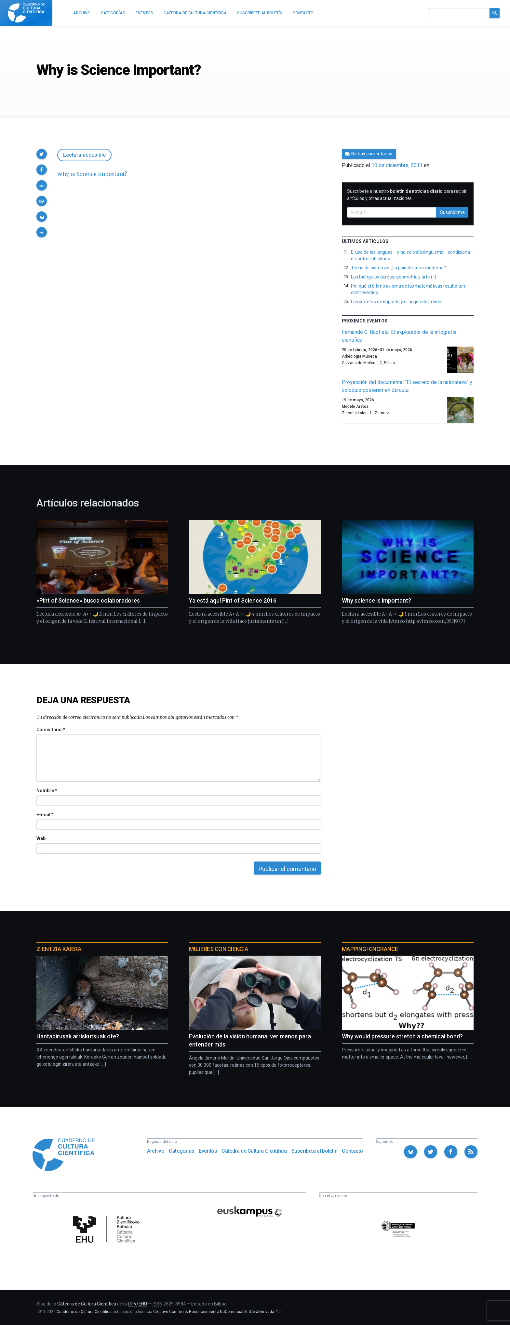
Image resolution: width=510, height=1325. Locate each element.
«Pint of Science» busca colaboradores (88, 600)
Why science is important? (376, 600)
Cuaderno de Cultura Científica (84, 1311)
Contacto (352, 1151)
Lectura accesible (84, 155)
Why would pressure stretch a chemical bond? (402, 1036)
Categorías (181, 1151)
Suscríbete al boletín (314, 1151)
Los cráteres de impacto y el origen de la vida (396, 301)
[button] (41, 154)
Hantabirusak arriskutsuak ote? (77, 1036)
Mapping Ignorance (370, 949)
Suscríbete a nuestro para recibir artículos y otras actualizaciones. (407, 195)
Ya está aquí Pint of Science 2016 (232, 600)
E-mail (44, 814)
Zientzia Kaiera (58, 949)
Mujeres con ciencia (218, 949)
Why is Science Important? (92, 174)
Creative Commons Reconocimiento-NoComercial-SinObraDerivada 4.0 (217, 1311)
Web (41, 838)
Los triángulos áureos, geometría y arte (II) (393, 276)
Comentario (50, 729)
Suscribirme (452, 212)
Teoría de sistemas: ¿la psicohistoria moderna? (398, 267)
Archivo (155, 1151)
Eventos (208, 1151)
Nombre (46, 790)
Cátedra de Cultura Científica (254, 1151)
